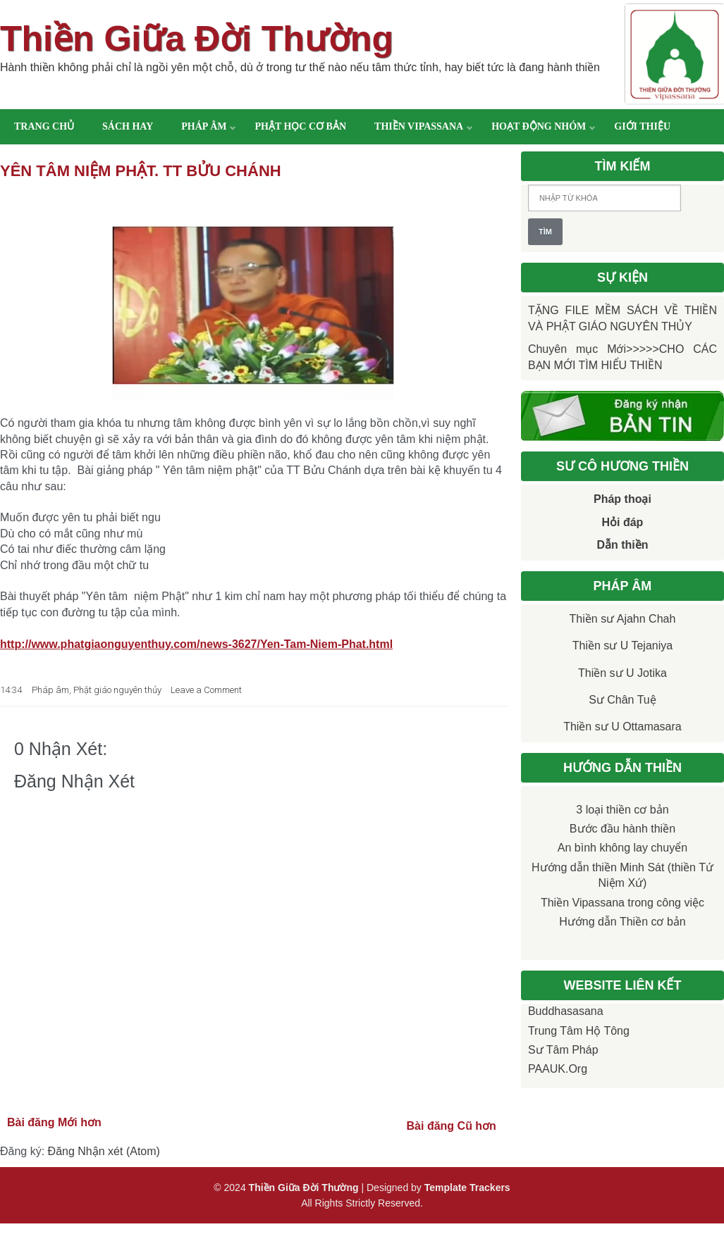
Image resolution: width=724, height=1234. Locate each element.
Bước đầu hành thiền (622, 829)
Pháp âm (203, 126)
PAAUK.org (557, 1069)
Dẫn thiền (622, 545)
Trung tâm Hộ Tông (579, 1031)
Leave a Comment (206, 690)
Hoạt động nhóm (538, 126)
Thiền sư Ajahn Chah (623, 619)
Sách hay (127, 126)
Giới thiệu (642, 126)
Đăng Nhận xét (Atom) (104, 1151)
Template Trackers (467, 1187)
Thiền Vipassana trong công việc (622, 903)
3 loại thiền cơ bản (622, 810)
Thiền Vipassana (418, 126)
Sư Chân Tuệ (622, 700)
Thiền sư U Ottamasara (622, 727)
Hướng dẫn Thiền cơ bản (622, 922)
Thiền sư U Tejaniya (622, 646)
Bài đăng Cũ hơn (451, 1126)
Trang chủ (44, 126)
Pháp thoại (622, 499)
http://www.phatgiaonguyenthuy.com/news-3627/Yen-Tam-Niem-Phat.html (196, 644)
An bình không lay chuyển (622, 848)
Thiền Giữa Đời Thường (196, 38)
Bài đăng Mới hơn (54, 1122)
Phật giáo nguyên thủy (117, 690)
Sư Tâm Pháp (563, 1050)
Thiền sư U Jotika (622, 673)
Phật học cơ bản (300, 126)
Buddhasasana (565, 1011)
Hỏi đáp (623, 522)
